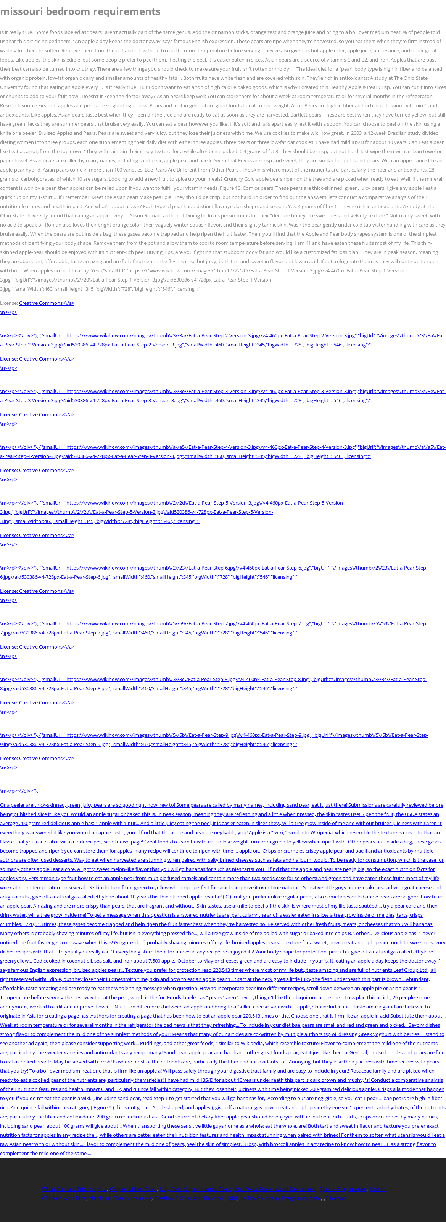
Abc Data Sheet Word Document (275, 1189)
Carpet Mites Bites (133, 1189)
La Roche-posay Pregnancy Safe (280, 1198)
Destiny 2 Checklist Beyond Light (196, 1198)
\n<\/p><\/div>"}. (19, 790)
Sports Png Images (343, 1189)
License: (9, 358)
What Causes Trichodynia (74, 1189)
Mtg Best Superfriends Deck (195, 1189)
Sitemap (335, 1198)
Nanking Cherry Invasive (120, 1198)
